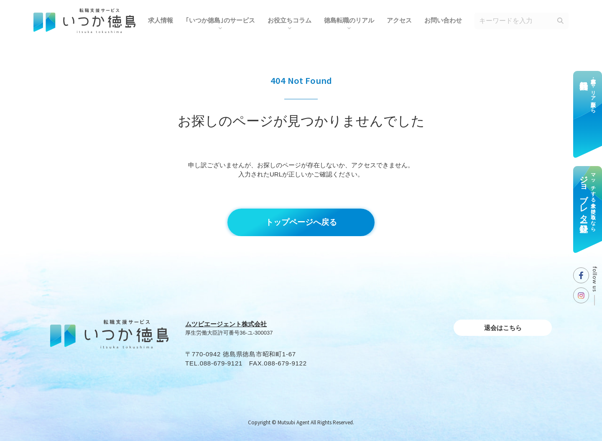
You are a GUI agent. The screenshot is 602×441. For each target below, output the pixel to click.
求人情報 (160, 20)
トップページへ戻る (301, 222)
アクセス (399, 20)
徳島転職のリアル (349, 20)
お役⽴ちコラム (289, 20)
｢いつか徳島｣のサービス (220, 20)
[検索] (560, 21)
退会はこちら (503, 327)
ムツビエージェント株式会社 (226, 324)
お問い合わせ (443, 20)
